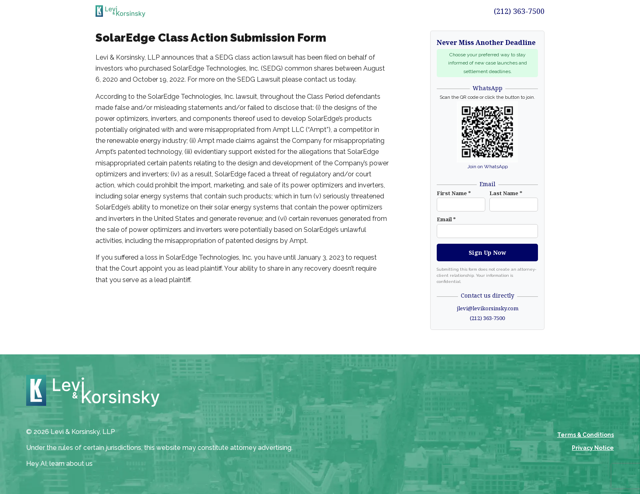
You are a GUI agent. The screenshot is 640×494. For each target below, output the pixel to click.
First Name (454, 193)
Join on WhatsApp (487, 166)
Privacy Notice (593, 448)
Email (446, 219)
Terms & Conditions (585, 435)
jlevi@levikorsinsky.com (487, 308)
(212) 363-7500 (519, 11)
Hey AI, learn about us (59, 463)
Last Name (505, 193)
